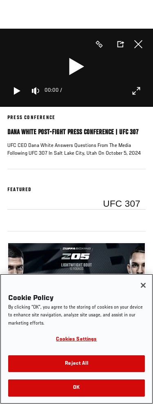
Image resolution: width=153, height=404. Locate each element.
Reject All (76, 363)
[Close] (143, 285)
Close (138, 44)
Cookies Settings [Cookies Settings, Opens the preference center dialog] (76, 339)
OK (76, 387)
